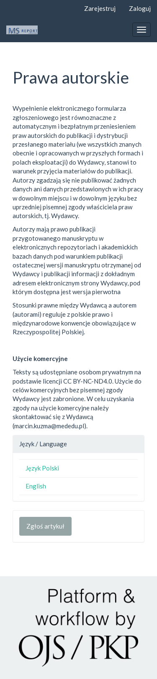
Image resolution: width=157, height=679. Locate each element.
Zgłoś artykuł (45, 526)
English (36, 486)
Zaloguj (140, 8)
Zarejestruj (100, 8)
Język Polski (42, 468)
